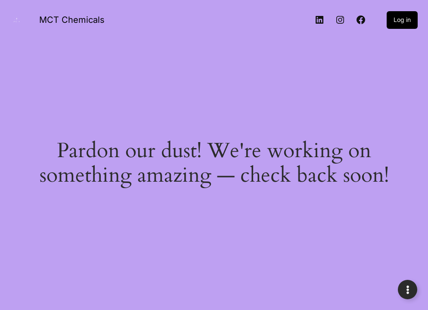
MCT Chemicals (72, 20)
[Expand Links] (407, 289)
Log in (402, 19)
